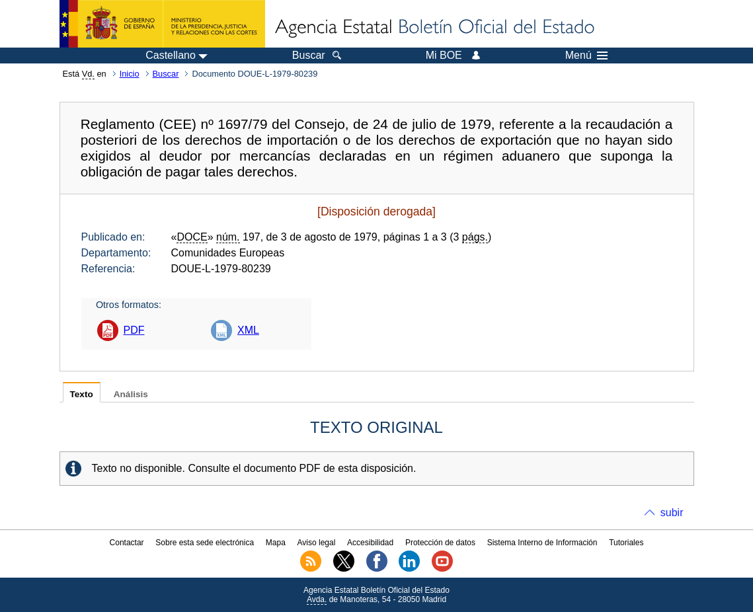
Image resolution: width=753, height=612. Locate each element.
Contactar (127, 542)
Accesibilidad (370, 542)
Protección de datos (440, 542)
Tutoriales (626, 542)
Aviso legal (316, 542)
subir (672, 512)
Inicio (129, 74)
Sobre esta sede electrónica (204, 542)
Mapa (276, 542)
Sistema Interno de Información (542, 542)
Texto (81, 394)
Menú (586, 55)
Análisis (131, 394)
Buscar (166, 74)
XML (248, 330)
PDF (134, 330)
